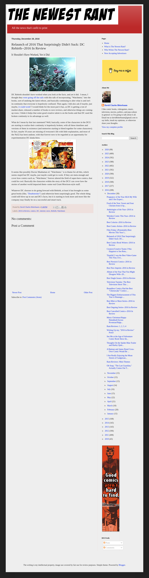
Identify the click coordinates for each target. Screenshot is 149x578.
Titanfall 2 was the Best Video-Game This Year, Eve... (121, 256)
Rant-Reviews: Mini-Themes (118, 362)
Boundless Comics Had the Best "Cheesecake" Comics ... (120, 289)
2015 (107, 419)
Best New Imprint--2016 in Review (121, 268)
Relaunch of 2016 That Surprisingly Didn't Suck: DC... (121, 237)
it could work (24, 107)
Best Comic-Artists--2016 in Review (121, 226)
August (110, 385)
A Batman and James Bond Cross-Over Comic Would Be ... (120, 350)
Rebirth (53, 211)
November (111, 373)
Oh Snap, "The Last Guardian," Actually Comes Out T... (119, 367)
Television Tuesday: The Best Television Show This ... (119, 283)
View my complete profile (112, 127)
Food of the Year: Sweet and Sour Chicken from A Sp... (120, 204)
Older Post (88, 292)
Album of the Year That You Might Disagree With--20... (121, 273)
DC (38, 211)
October (110, 377)
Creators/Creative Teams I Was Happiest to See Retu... (119, 250)
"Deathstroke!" (34, 193)
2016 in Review (24, 211)
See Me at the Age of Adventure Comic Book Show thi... (120, 337)
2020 (107, 174)
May (109, 397)
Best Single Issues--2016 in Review (121, 278)
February (111, 410)
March (110, 406)
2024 (107, 158)
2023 (107, 162)
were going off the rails (33, 97)
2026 (107, 150)
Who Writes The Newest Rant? (116, 50)
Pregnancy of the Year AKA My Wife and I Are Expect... (122, 198)
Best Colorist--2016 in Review (119, 222)
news (48, 211)
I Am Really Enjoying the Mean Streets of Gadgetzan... (119, 356)
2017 (107, 186)
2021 (107, 170)
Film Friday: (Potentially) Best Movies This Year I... (119, 231)
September (111, 381)
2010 (107, 439)
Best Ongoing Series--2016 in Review (122, 307)
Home (52, 292)
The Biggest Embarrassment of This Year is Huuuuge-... (121, 296)
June (109, 393)
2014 (107, 423)
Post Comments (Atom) (32, 297)
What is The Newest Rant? (115, 47)
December (111, 193)
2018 (107, 182)
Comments (108, 548)
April (109, 401)
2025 (107, 154)
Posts (106, 543)
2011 (107, 435)
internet (42, 211)
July (109, 389)
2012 (107, 431)
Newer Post (16, 292)
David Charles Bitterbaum (116, 105)
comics (33, 211)
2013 (107, 427)
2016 (107, 190)
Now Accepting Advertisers (115, 53)
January (110, 414)
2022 (107, 166)
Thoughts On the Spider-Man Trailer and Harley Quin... (121, 344)
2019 (107, 178)
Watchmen (61, 211)
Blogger (122, 565)
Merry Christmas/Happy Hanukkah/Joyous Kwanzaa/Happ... (116, 320)
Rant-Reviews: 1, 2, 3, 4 (116, 326)
